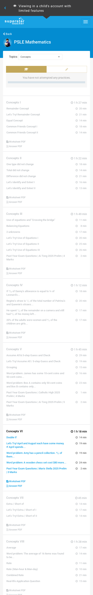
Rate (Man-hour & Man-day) (22, 569)
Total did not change (17, 170)
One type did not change (20, 164)
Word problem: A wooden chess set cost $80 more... (36, 462)
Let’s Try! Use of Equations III (23, 249)
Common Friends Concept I (21, 126)
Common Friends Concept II (22, 132)
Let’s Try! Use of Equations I (22, 237)
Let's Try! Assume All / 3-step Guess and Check (33, 361)
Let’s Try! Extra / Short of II (21, 515)
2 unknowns (13, 231)
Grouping (11, 367)
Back (7, 34)
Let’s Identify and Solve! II (20, 188)
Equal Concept (14, 120)
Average (11, 547)
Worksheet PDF (16, 141)
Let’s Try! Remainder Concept (23, 114)
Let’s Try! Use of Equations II (22, 243)
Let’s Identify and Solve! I (20, 182)
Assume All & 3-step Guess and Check (28, 355)
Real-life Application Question (23, 581)
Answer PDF (14, 146)
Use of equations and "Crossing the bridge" (30, 219)
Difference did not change (21, 176)
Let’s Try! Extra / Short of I (21, 509)
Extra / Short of (15, 503)
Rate (9, 563)
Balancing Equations (17, 225)
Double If (11, 437)
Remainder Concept (17, 108)
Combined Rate (15, 575)
